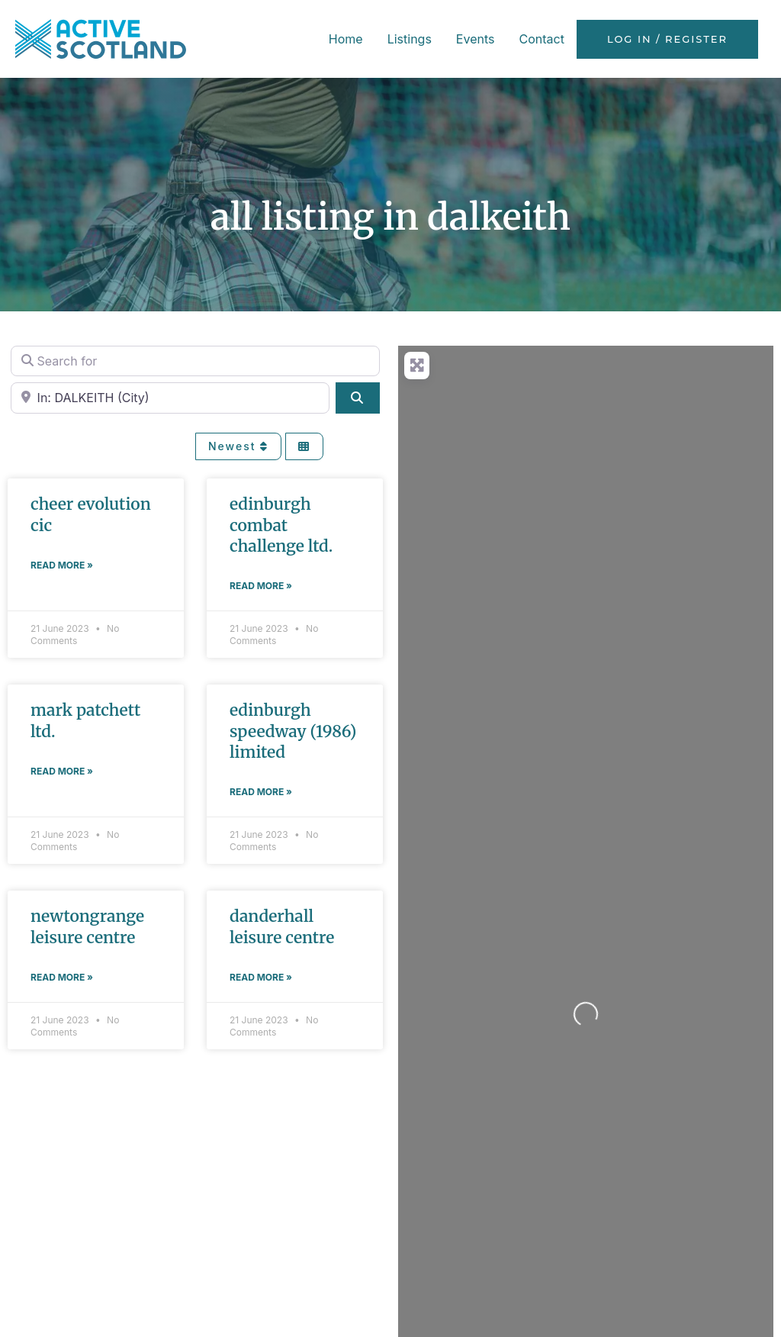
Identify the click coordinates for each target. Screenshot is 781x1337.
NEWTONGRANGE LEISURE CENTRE (87, 926)
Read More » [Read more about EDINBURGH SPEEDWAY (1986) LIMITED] (261, 791)
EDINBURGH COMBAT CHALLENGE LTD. (281, 525)
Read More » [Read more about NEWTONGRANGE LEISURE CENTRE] (62, 977)
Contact (541, 39)
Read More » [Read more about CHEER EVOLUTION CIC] (62, 565)
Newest (238, 446)
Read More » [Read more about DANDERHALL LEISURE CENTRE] (261, 977)
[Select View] (304, 447)
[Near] (170, 397)
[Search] (358, 397)
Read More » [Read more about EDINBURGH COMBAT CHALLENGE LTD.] (261, 585)
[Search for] (195, 361)
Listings (409, 39)
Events (475, 39)
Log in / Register (667, 39)
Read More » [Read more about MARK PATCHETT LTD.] (62, 771)
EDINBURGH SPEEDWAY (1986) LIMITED (293, 731)
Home (346, 39)
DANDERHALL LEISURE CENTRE (282, 926)
